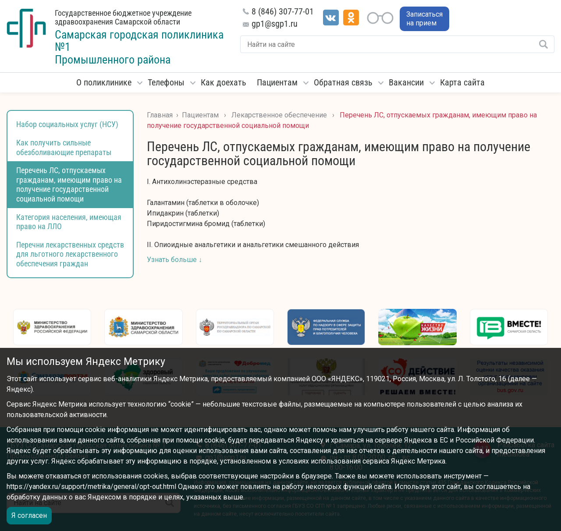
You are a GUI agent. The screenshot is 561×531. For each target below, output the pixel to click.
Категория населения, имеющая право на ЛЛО (68, 221)
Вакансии (406, 82)
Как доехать (223, 82)
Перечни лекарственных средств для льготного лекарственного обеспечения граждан (70, 254)
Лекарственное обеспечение (279, 115)
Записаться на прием (424, 18)
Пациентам (277, 82)
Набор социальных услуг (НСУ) (67, 124)
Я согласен (29, 515)
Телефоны (166, 82)
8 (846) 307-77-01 (283, 11)
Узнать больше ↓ (174, 259)
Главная (160, 115)
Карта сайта (462, 82)
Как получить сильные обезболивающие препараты (63, 147)
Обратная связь (343, 82)
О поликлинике (103, 82)
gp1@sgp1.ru (275, 23)
